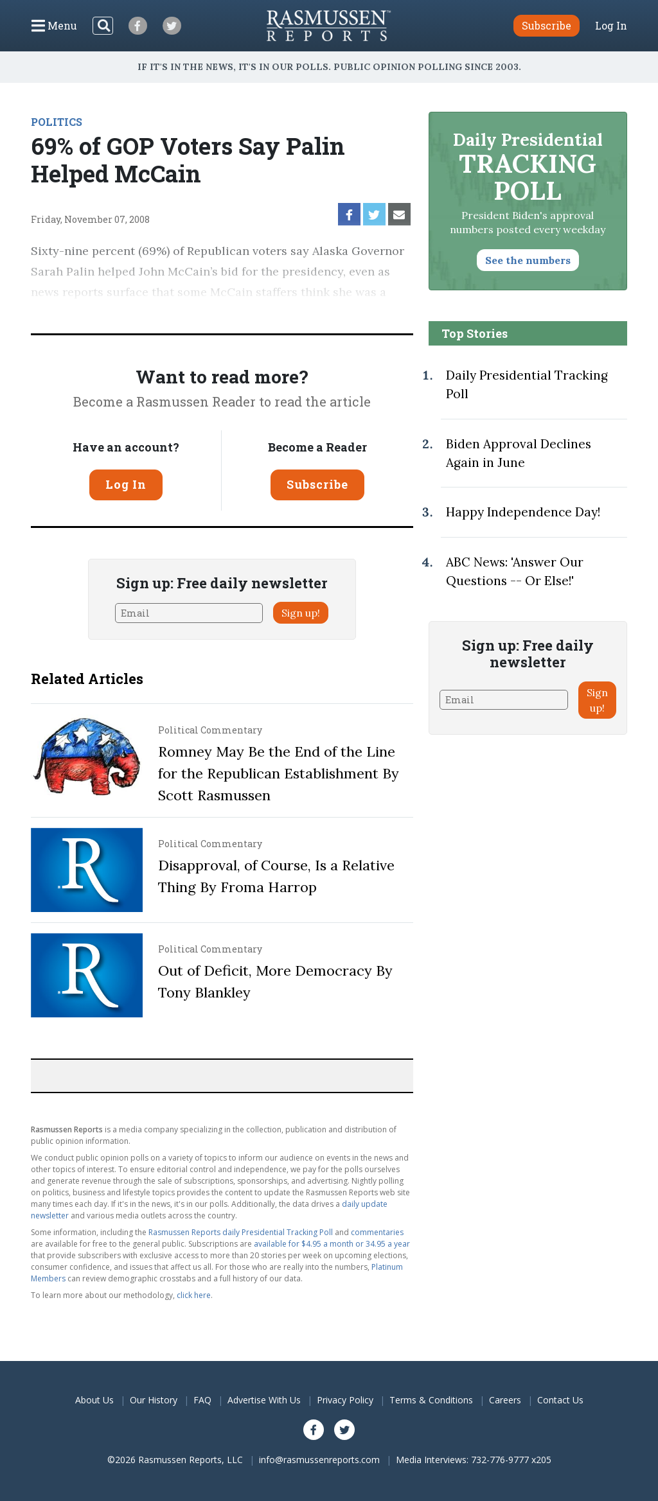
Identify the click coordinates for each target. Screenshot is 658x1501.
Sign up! (300, 612)
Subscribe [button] (546, 25)
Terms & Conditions (431, 1400)
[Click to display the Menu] (54, 25)
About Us (94, 1400)
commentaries (377, 1232)
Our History (153, 1400)
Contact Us (560, 1400)
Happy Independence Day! (523, 512)
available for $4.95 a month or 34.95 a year (332, 1243)
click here (194, 1295)
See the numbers (528, 260)
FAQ (202, 1400)
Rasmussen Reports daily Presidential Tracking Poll (240, 1232)
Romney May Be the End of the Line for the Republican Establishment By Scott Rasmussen (278, 773)
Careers (505, 1400)
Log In (611, 26)
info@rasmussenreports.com (319, 1459)
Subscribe (317, 484)
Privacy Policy (345, 1400)
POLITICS (56, 121)
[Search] (103, 26)
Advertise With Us (264, 1400)
